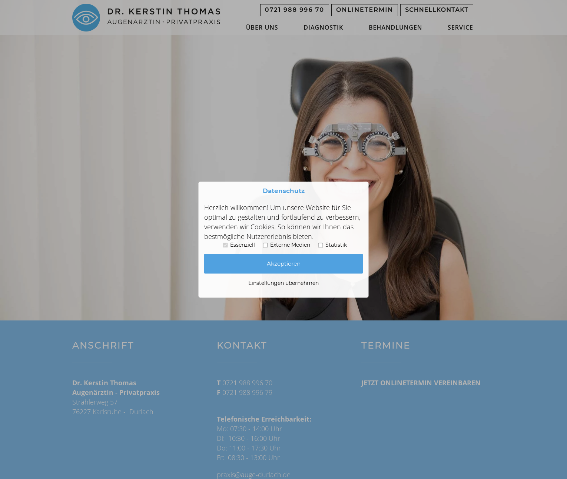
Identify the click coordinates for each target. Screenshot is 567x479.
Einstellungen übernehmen (283, 283)
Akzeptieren (284, 263)
